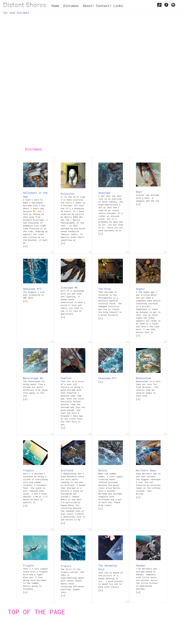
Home (55, 6)
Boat (139, 192)
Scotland (67, 470)
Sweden (140, 565)
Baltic (103, 470)
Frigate (28, 565)
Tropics (28, 470)
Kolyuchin (67, 193)
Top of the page (36, 612)
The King (104, 288)
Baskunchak (143, 378)
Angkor (140, 288)
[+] (25, 246)
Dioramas (71, 6)
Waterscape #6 (33, 378)
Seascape (104, 192)
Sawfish (66, 378)
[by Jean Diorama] (16, 12)
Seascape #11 (107, 378)
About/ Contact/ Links (103, 6)
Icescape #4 (69, 287)
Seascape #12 (32, 288)
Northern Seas (146, 470)
